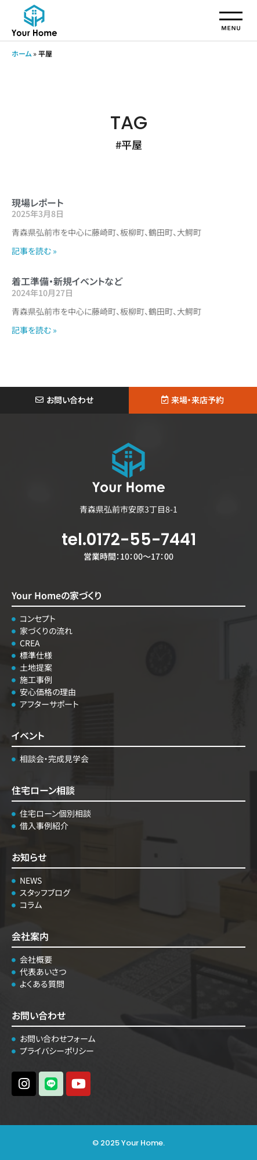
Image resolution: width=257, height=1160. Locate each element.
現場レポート (37, 202)
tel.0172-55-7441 (128, 539)
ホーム (21, 53)
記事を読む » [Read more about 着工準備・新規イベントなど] (34, 330)
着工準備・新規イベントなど (67, 281)
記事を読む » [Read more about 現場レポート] (34, 251)
